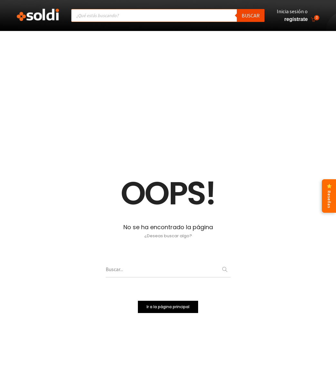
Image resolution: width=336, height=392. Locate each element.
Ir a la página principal (168, 307)
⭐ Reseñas (329, 196)
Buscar (251, 15)
